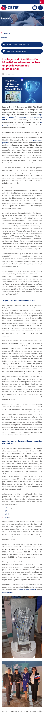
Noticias (7, 33)
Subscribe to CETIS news (14, 51)
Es (41, 2)
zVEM (7, 511)
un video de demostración (26, 590)
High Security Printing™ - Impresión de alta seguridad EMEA (22, 117)
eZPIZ (7, 514)
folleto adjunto (7, 592)
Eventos (4, 37)
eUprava (8, 508)
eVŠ (6, 517)
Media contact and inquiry (16, 44)
